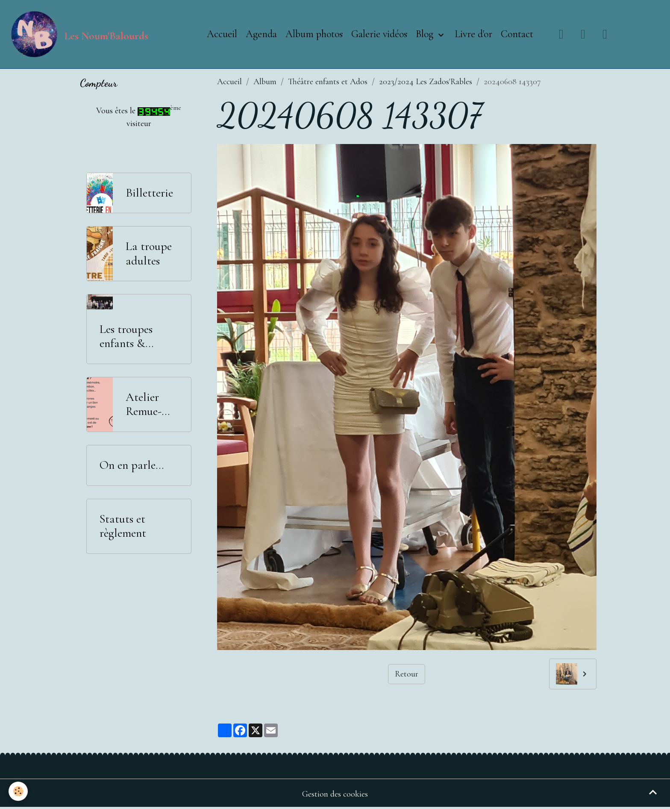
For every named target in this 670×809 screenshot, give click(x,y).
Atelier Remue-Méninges (148, 404)
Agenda (261, 34)
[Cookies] (18, 791)
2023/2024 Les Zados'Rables (425, 81)
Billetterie (149, 193)
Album (264, 81)
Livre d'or (473, 34)
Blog (426, 34)
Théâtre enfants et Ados (327, 81)
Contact (517, 34)
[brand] (78, 34)
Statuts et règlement (123, 526)
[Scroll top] (653, 792)
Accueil (222, 34)
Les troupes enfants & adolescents (126, 336)
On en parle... (132, 465)
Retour (406, 674)
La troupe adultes (149, 253)
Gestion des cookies (335, 794)
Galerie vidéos (379, 34)
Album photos (314, 34)
